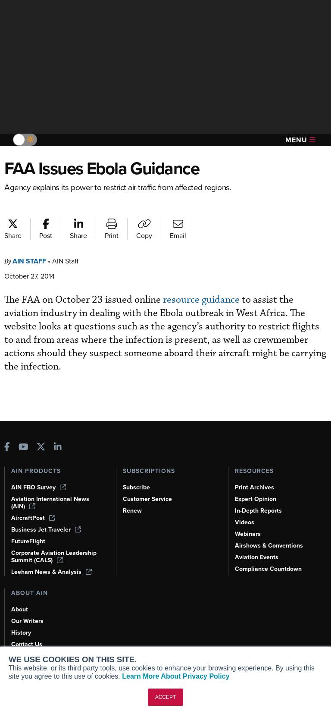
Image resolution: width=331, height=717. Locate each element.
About (19, 609)
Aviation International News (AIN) (50, 502)
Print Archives (254, 487)
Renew (132, 510)
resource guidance (201, 300)
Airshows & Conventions (269, 545)
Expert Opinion (255, 499)
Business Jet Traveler (46, 529)
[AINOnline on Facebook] (7, 447)
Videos (244, 522)
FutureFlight (28, 541)
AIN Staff (29, 261)
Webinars (248, 534)
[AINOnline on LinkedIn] (58, 447)
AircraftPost (33, 518)
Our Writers (27, 621)
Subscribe (136, 487)
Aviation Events (256, 557)
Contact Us (26, 644)
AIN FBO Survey (38, 487)
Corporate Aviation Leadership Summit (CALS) (54, 556)
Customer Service (147, 499)
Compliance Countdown (268, 569)
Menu (300, 140)
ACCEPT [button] (165, 697)
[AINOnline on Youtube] (23, 447)
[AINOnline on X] (41, 447)
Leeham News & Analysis (51, 572)
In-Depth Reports (258, 510)
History (21, 632)
